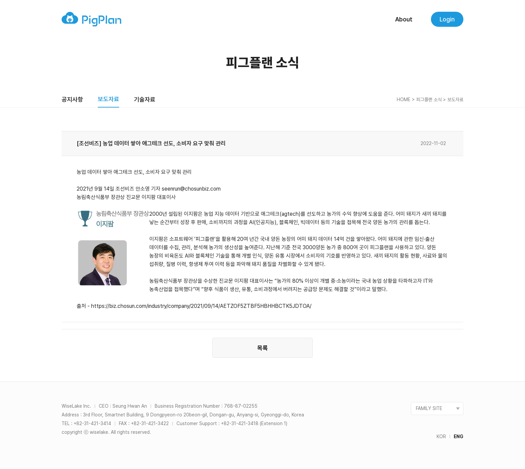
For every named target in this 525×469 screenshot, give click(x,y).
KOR (441, 436)
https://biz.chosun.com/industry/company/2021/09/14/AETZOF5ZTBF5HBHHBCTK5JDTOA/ (201, 306)
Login (447, 19)
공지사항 (72, 99)
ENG (458, 436)
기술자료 (144, 99)
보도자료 (108, 99)
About (403, 19)
